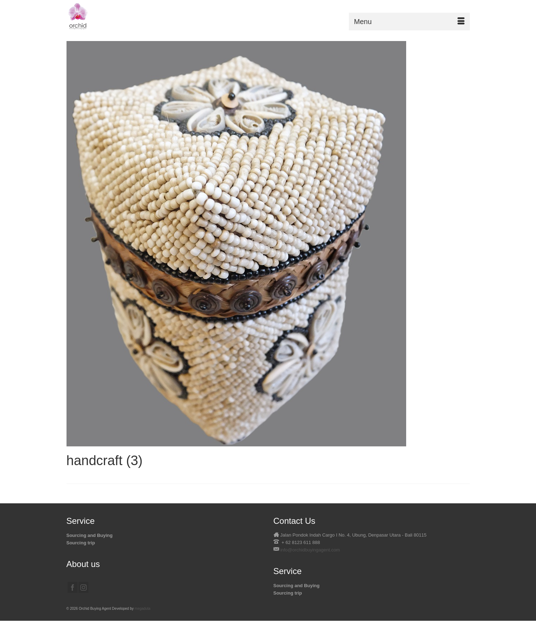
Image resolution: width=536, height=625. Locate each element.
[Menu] (409, 21)
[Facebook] (72, 587)
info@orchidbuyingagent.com (310, 549)
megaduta (142, 608)
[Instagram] (83, 587)
